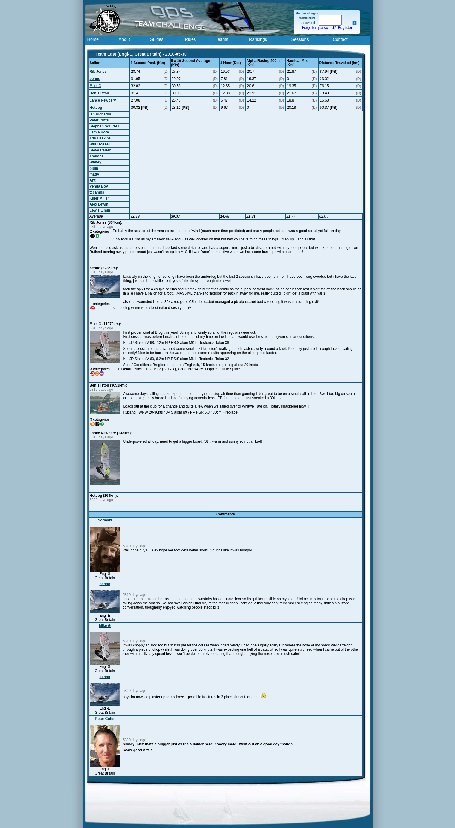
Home (93, 39)
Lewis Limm (100, 210)
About (124, 39)
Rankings (258, 39)
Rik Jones (98, 71)
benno (95, 79)
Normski (104, 520)
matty (94, 174)
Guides (157, 39)
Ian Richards (100, 114)
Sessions (300, 39)
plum (94, 168)
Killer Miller (99, 198)
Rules (190, 39)
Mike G (95, 86)
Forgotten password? (319, 28)
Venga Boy (99, 186)
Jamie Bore (99, 132)
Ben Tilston (99, 93)
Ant (93, 180)
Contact (340, 39)
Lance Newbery (103, 100)
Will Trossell (100, 144)
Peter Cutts (99, 120)
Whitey (95, 162)
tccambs (97, 192)
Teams (222, 39)
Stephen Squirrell (104, 126)
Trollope (97, 156)
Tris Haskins (100, 138)
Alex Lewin (99, 204)
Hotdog (96, 107)
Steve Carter (100, 150)
